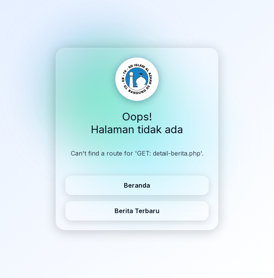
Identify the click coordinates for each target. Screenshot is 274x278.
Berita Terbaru (137, 211)
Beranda (137, 185)
